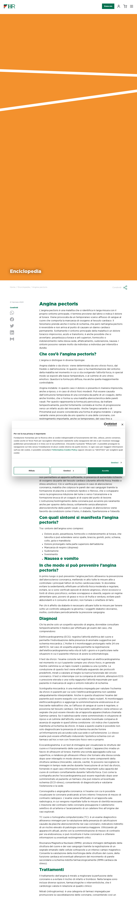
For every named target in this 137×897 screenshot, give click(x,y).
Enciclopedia (24, 287)
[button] (119, 288)
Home (12, 287)
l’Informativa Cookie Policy (64, 450)
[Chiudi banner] (122, 424)
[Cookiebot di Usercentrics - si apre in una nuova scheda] (106, 424)
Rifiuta (32, 470)
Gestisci (114, 462)
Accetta (105, 470)
